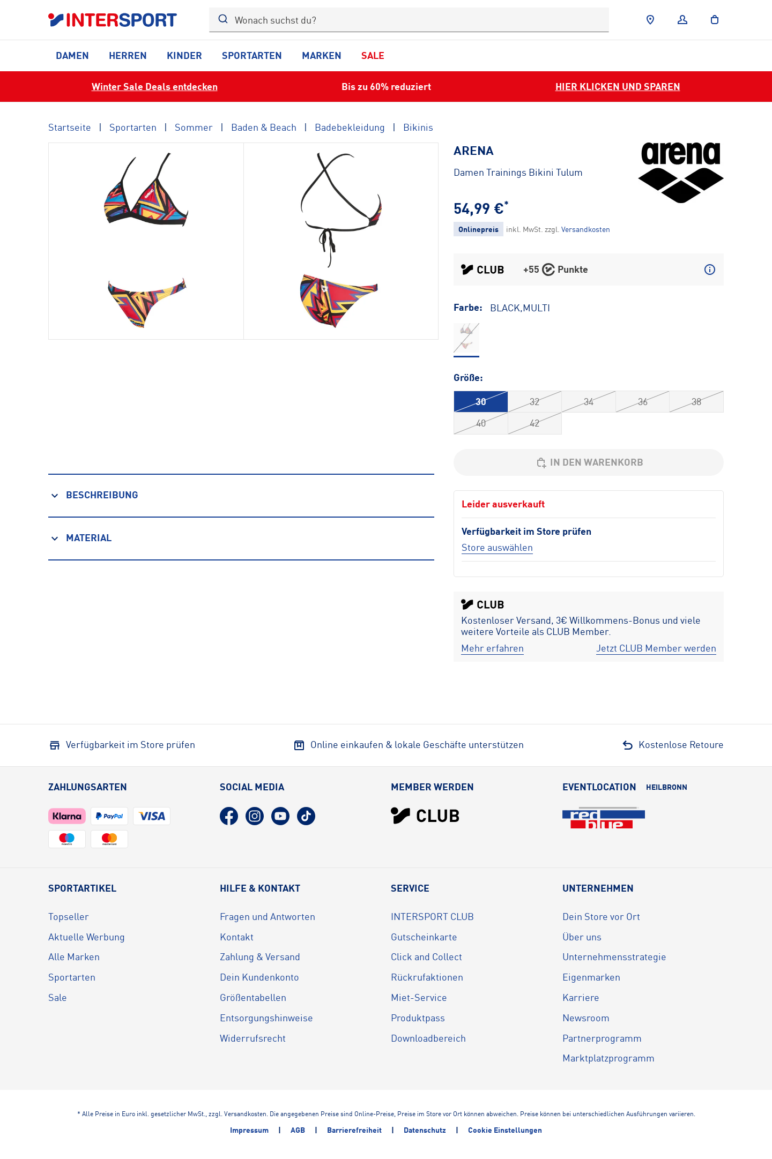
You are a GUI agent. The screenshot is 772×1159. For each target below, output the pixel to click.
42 (534, 423)
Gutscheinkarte (424, 937)
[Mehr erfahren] (492, 648)
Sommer (194, 127)
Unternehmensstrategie (614, 956)
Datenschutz (425, 1129)
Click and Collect (426, 956)
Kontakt (237, 937)
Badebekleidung (350, 127)
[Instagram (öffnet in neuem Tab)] (255, 816)
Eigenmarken (591, 977)
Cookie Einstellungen (505, 1129)
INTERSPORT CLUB (432, 916)
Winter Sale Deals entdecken (155, 86)
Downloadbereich (428, 1038)
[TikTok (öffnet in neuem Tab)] (306, 816)
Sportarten (252, 55)
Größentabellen (253, 997)
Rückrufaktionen (427, 977)
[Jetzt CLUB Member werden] (656, 648)
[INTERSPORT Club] (425, 815)
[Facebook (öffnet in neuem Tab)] (229, 816)
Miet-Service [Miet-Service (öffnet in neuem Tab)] (419, 997)
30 (481, 401)
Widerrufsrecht (253, 1038)
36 (643, 401)
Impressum (249, 1129)
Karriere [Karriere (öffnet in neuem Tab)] (580, 997)
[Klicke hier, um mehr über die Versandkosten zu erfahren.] (585, 229)
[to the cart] (715, 20)
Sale (372, 55)
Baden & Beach (263, 127)
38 (696, 401)
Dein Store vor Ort (601, 916)
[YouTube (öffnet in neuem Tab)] (280, 816)
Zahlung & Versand (260, 956)
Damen (72, 55)
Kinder (184, 55)
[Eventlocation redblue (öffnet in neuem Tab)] (603, 817)
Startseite (69, 127)
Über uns (582, 937)
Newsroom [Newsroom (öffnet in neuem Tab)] (586, 1017)
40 (481, 423)
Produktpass (418, 1017)
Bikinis (418, 127)
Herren (128, 55)
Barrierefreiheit (354, 1129)
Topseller (68, 916)
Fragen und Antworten (267, 916)
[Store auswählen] (497, 547)
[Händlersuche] (650, 20)
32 (534, 401)
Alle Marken (74, 956)
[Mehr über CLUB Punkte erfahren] (709, 269)
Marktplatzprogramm (608, 1058)
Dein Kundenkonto (259, 977)
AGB (298, 1129)
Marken (322, 55)
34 (588, 401)
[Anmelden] (682, 20)
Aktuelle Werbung (86, 937)
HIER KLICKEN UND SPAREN (617, 86)
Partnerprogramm (602, 1038)
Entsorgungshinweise (266, 1017)
